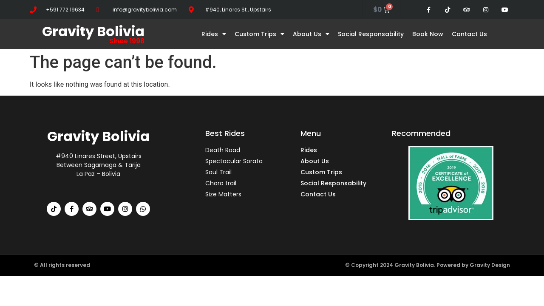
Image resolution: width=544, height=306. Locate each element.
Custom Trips (259, 34)
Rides (213, 34)
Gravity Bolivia (93, 31)
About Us (311, 34)
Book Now (427, 34)
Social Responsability (371, 34)
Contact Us (469, 34)
